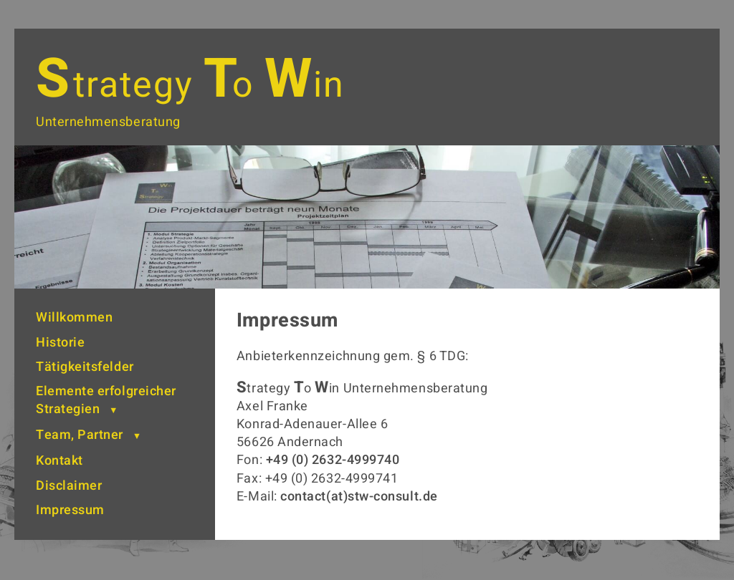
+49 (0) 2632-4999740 (333, 460)
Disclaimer (69, 486)
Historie (60, 342)
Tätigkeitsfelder (85, 367)
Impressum (70, 510)
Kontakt (59, 460)
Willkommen (74, 317)
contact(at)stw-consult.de (359, 496)
